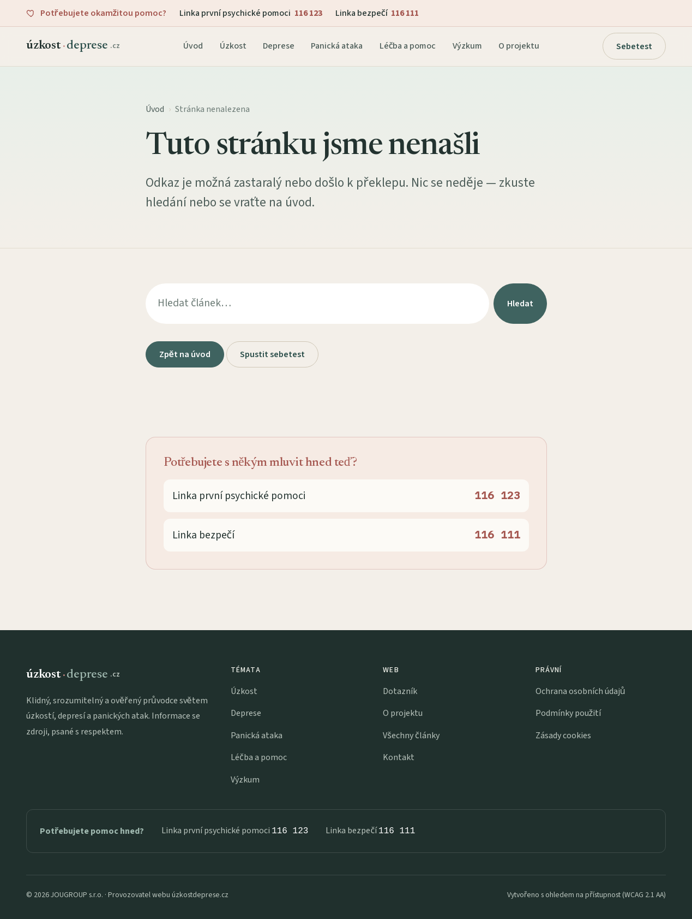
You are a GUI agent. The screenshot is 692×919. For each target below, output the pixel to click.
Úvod (193, 46)
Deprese (278, 46)
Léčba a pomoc (408, 46)
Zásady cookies (563, 736)
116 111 (396, 831)
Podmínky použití (568, 713)
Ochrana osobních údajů (580, 691)
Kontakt (398, 757)
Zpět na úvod (184, 354)
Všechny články (411, 736)
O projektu (518, 46)
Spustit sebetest (272, 354)
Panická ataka (337, 46)
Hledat (520, 304)
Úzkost (233, 46)
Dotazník (400, 691)
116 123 (290, 831)
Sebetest (634, 46)
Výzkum (467, 46)
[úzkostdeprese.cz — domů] (73, 46)
